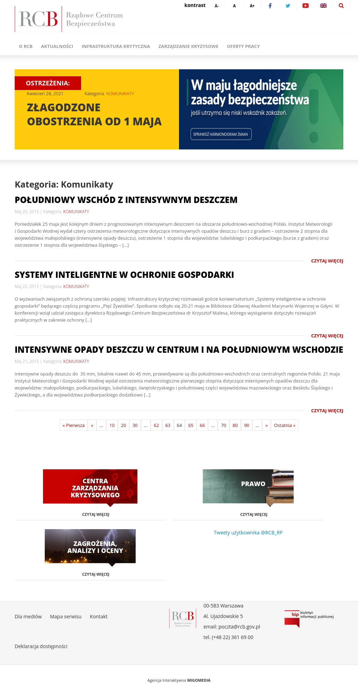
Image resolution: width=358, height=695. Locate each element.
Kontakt (99, 616)
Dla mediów (28, 616)
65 (190, 425)
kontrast (195, 5)
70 (223, 425)
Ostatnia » (284, 425)
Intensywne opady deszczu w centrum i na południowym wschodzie (179, 349)
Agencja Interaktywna (167, 680)
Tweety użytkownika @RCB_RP (248, 532)
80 (235, 425)
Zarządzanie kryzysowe (188, 46)
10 (112, 425)
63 (168, 425)
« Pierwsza (74, 425)
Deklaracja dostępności (41, 646)
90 (246, 425)
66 (202, 425)
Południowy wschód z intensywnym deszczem (126, 199)
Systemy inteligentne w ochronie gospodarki (124, 274)
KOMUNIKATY (120, 93)
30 (135, 425)
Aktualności (57, 46)
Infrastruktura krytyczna (115, 46)
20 (123, 425)
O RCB (26, 46)
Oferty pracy (243, 46)
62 (156, 425)
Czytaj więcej (327, 261)
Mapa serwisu (65, 616)
